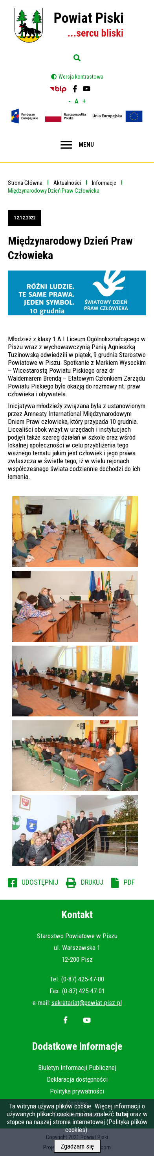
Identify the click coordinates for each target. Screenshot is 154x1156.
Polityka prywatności (77, 1091)
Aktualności (67, 182)
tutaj (122, 1116)
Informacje (104, 182)
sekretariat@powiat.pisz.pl (86, 1003)
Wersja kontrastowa (81, 77)
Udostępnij (40, 882)
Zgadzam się (77, 1148)
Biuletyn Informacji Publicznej (77, 1067)
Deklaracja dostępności (77, 1079)
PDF (129, 882)
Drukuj (92, 882)
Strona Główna (25, 182)
